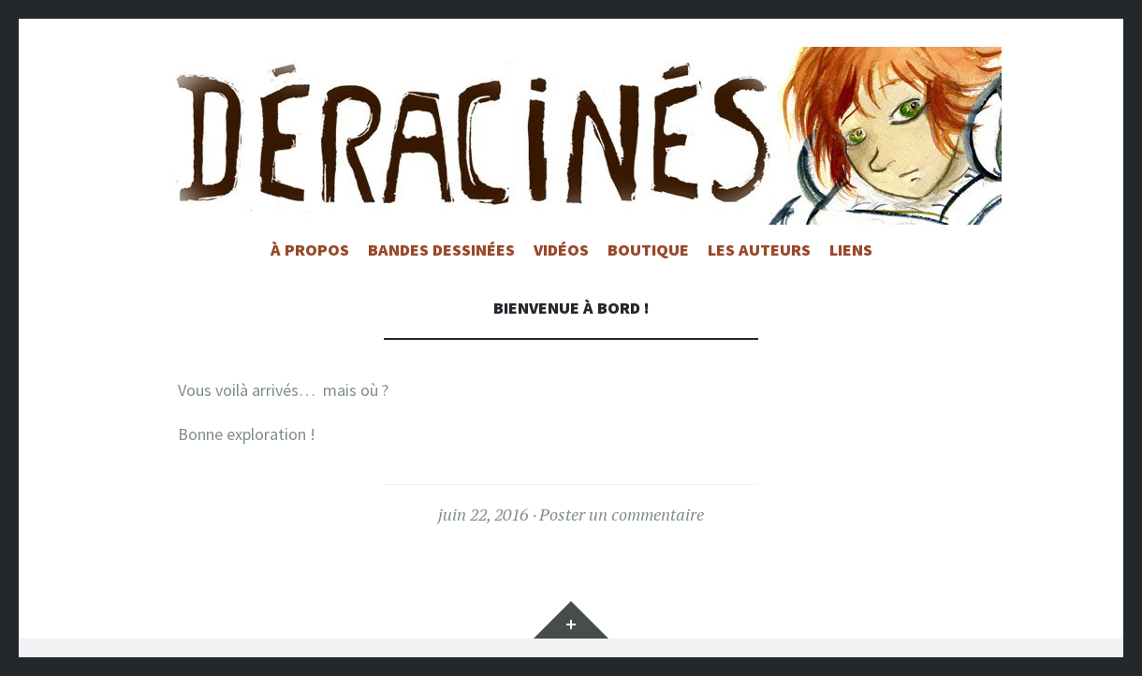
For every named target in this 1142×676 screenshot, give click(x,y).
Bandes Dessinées (441, 249)
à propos (310, 249)
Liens (850, 249)
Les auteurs (759, 249)
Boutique (648, 249)
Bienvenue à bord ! (571, 307)
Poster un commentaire (621, 514)
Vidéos (561, 249)
